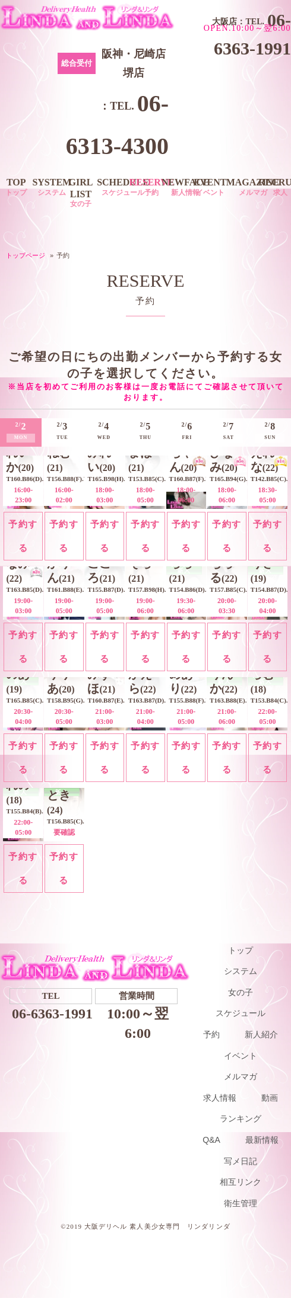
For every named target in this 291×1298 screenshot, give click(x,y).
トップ (240, 950)
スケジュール (240, 1013)
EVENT (210, 187)
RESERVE (151, 187)
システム (240, 971)
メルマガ (240, 1076)
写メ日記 (240, 1161)
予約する (23, 536)
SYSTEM (51, 187)
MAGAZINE (253, 187)
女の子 (240, 992)
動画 (269, 1098)
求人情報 (219, 1098)
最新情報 (262, 1140)
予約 (211, 1034)
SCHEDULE (123, 187)
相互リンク (240, 1182)
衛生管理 (240, 1203)
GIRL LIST (81, 192)
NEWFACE (186, 187)
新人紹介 (261, 1034)
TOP (16, 187)
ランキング (240, 1118)
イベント (240, 1055)
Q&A (211, 1140)
